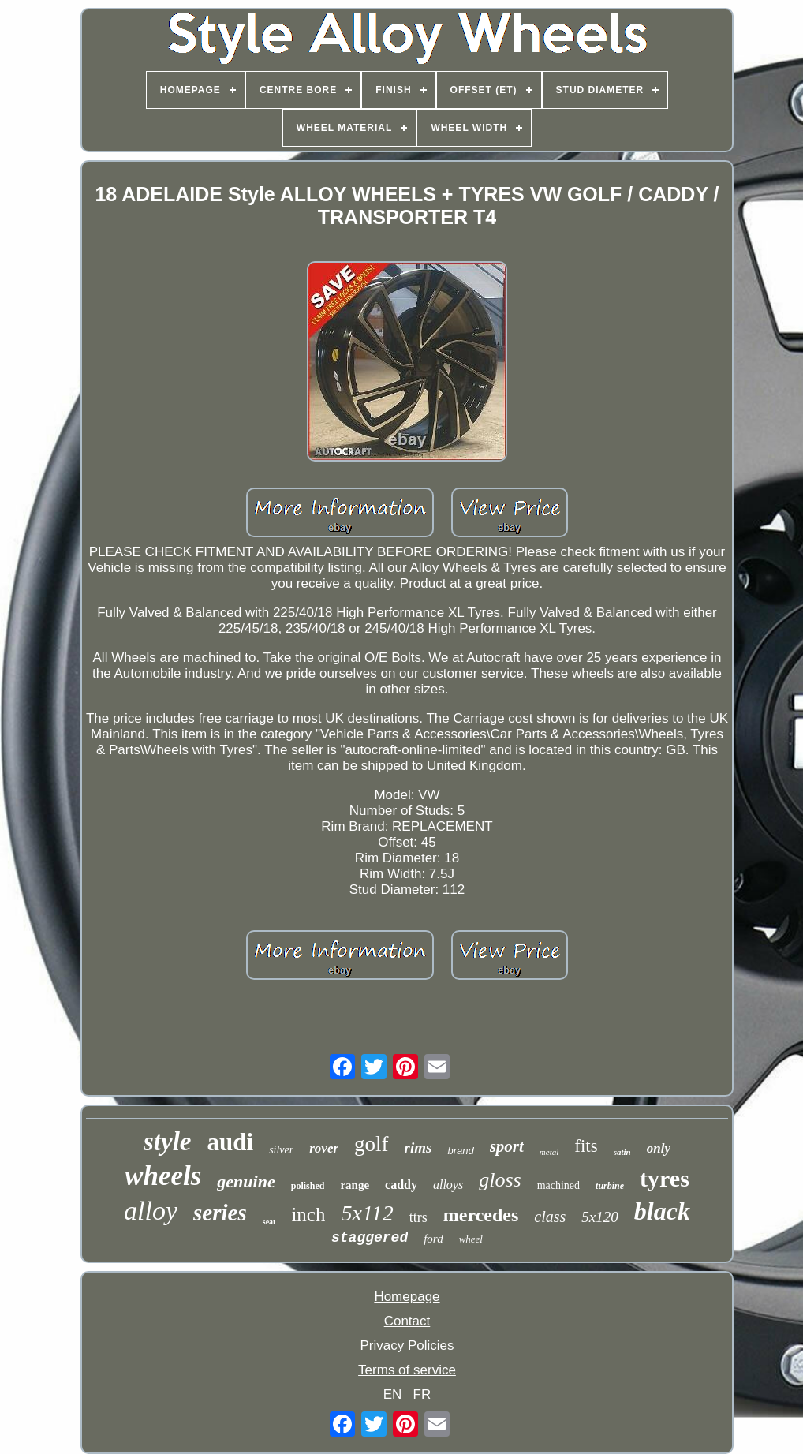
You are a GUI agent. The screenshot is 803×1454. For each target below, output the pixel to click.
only (658, 1148)
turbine (610, 1185)
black (662, 1211)
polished (308, 1185)
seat (269, 1221)
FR (422, 1394)
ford (433, 1238)
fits (585, 1146)
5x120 (599, 1217)
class (550, 1216)
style (167, 1141)
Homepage (406, 1296)
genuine (246, 1181)
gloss (500, 1179)
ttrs (418, 1217)
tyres (664, 1178)
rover (323, 1148)
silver (281, 1150)
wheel (471, 1239)
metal (549, 1152)
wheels (163, 1176)
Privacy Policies (407, 1345)
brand (460, 1151)
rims (418, 1147)
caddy (401, 1184)
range (354, 1185)
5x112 (367, 1213)
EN (392, 1394)
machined (558, 1185)
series (220, 1212)
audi (230, 1142)
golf (371, 1144)
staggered (369, 1238)
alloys (448, 1184)
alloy (150, 1210)
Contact (407, 1321)
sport (507, 1146)
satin (622, 1152)
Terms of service (407, 1369)
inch (308, 1214)
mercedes (481, 1215)
